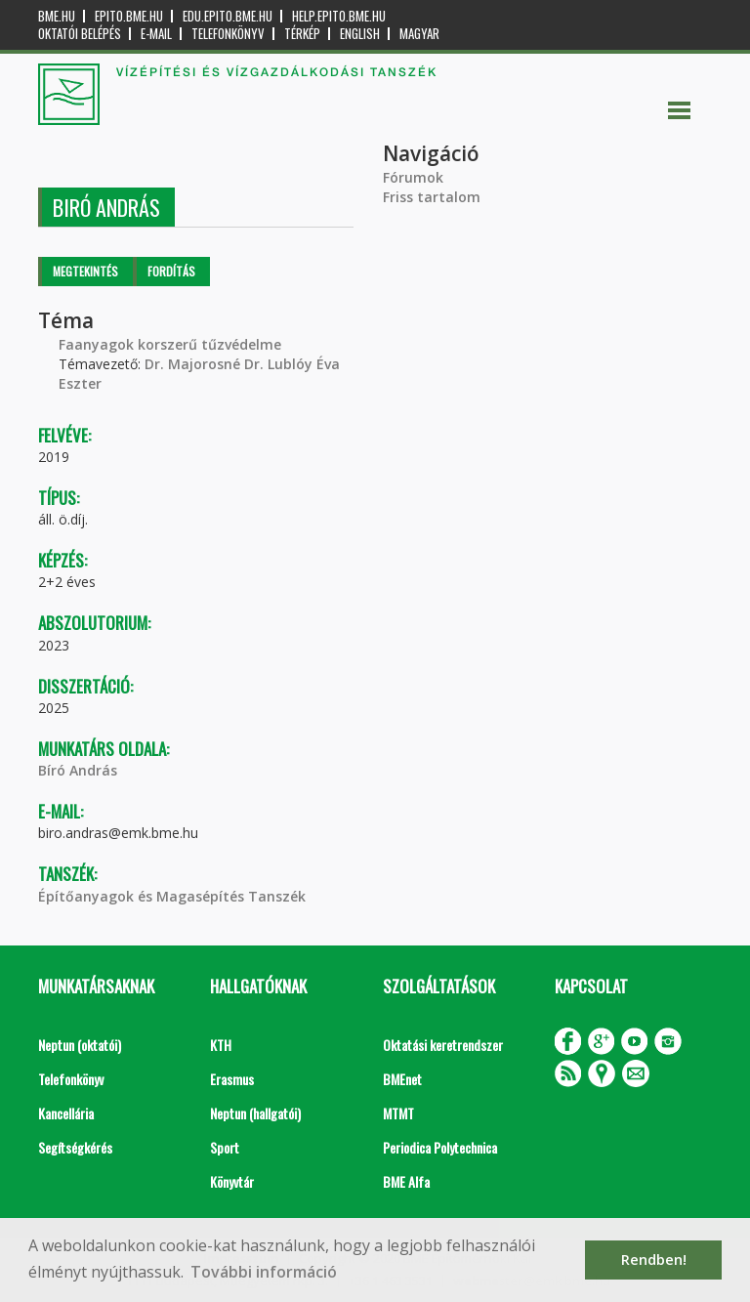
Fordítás (171, 271)
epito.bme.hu (129, 16)
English (360, 33)
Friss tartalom (431, 197)
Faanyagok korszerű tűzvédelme (170, 344)
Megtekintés (85, 271)
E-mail (156, 33)
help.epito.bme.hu (339, 16)
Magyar (419, 33)
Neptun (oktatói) (79, 1044)
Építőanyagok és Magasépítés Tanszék (172, 896)
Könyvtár (232, 1181)
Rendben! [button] (654, 1259)
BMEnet (402, 1079)
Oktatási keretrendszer (443, 1044)
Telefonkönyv (228, 33)
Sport (224, 1147)
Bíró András (77, 770)
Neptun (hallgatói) (255, 1113)
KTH (220, 1044)
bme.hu (56, 16)
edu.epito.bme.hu (227, 16)
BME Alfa (406, 1181)
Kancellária (66, 1113)
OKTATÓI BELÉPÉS (79, 33)
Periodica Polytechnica (440, 1147)
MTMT (398, 1113)
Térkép (302, 33)
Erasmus (232, 1079)
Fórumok (413, 177)
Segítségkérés (75, 1147)
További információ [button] (263, 1271)
